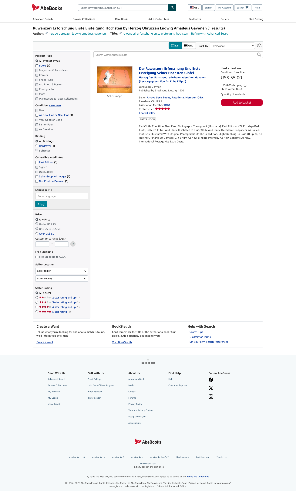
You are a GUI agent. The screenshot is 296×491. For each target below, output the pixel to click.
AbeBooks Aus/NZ (159, 457)
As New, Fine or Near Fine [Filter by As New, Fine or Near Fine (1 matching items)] (54, 115)
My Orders (53, 398)
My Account (224, 7)
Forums (132, 398)
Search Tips (196, 331)
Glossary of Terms (200, 336)
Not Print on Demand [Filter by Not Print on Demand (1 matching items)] (51, 181)
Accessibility (134, 422)
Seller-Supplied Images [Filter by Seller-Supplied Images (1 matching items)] (52, 176)
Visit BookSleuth (122, 342)
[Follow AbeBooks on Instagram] (226, 397)
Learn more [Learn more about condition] (55, 105)
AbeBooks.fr (118, 457)
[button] (259, 55)
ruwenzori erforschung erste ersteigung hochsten (155, 33)
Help (257, 7)
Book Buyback (95, 391)
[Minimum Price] (42, 244)
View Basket (54, 404)
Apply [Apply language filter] (41, 204)
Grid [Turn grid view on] (188, 45)
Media (131, 385)
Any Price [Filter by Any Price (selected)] (43, 219)
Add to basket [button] (242, 102)
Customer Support (177, 385)
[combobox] (123, 7)
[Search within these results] (178, 55)
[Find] (172, 7)
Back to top (148, 362)
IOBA (167, 105)
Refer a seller (94, 398)
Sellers (225, 19)
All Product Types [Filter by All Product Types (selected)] (47, 60)
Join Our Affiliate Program (101, 385)
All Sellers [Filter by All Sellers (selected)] (45, 293)
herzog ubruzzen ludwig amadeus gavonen (77, 33)
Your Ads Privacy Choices (140, 410)
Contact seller (147, 112)
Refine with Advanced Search (210, 33)
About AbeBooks (136, 379)
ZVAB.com (222, 457)
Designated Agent (137, 416)
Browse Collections (84, 19)
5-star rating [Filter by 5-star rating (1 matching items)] (55, 311)
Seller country (44, 278)
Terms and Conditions (198, 476)
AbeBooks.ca (182, 457)
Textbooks (195, 19)
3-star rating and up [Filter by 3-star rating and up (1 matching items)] (59, 302)
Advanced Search (43, 19)
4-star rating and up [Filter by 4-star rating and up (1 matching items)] (59, 307)
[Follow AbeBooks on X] (226, 388)
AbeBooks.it (137, 457)
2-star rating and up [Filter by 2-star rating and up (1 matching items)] (59, 297)
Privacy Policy (135, 404)
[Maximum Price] (62, 244)
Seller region (44, 270)
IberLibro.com (203, 457)
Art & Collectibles (158, 19)
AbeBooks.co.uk (77, 457)
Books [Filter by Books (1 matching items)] (42, 65)
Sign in (208, 7)
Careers (132, 391)
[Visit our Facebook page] (226, 380)
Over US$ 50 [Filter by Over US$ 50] (45, 233)
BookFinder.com (148, 465)
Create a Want (44, 342)
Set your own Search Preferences (209, 341)
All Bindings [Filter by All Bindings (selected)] (44, 141)
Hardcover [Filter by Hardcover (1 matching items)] (45, 145)
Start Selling (256, 19)
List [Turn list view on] (175, 45)
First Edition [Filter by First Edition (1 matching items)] (46, 162)
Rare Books (121, 19)
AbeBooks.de (98, 457)
